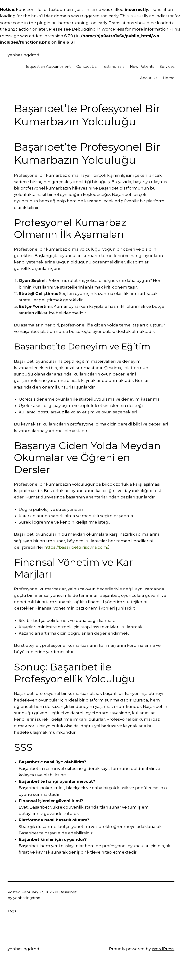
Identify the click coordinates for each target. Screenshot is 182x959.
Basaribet (68, 892)
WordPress (163, 948)
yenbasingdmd (23, 55)
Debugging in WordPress (98, 29)
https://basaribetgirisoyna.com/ (76, 547)
